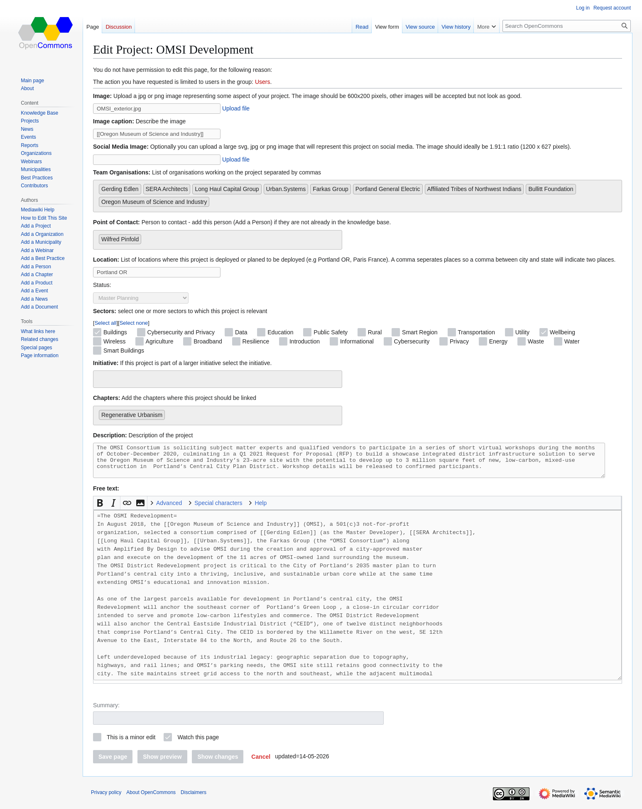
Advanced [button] (169, 509)
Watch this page (198, 743)
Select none (134, 323)
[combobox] (357, 196)
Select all (106, 323)
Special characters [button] (218, 509)
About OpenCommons (151, 799)
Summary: (106, 711)
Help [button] (261, 509)
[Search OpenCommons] (566, 26)
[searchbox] (213, 200)
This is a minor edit (131, 743)
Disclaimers (193, 799)
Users (262, 81)
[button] (100, 509)
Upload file (236, 108)
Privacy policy (106, 799)
